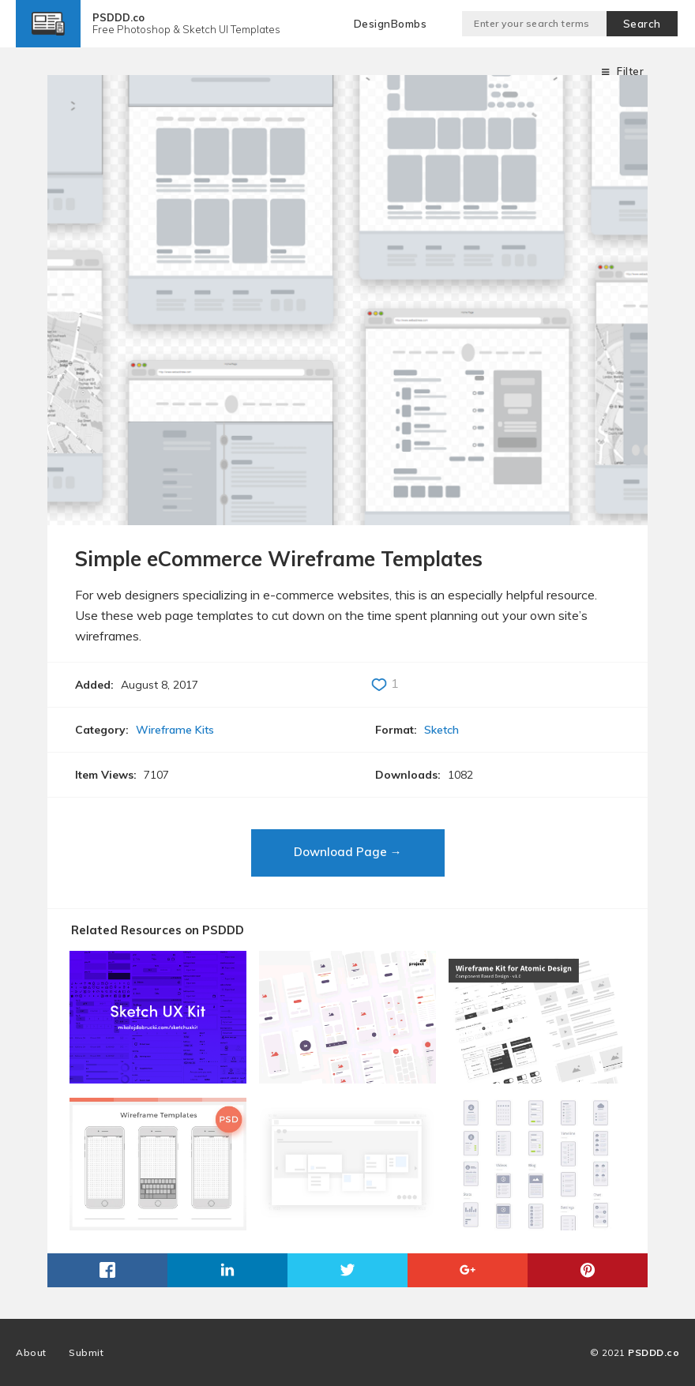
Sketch (441, 730)
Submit (86, 1352)
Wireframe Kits (175, 730)
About (31, 1352)
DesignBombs (390, 23)
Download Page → (348, 851)
